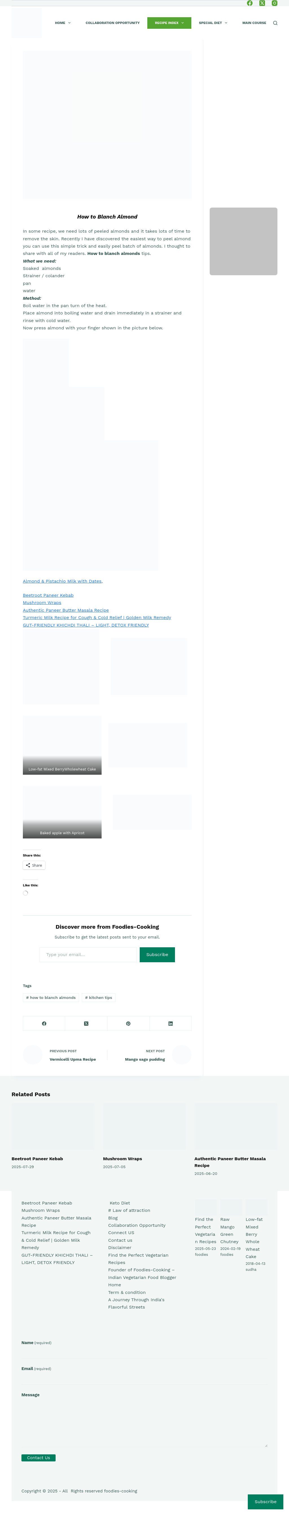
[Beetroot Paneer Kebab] (53, 1126)
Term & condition (127, 1292)
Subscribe (157, 954)
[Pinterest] (129, 1023)
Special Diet (214, 22)
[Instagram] (274, 3)
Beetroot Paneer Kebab (48, 595)
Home (64, 22)
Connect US (121, 1232)
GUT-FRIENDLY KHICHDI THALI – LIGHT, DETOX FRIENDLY (86, 625)
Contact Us (38, 1457)
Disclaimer (119, 1247)
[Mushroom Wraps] (144, 1126)
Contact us (120, 1240)
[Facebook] (250, 3)
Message (30, 1394)
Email (36, 1368)
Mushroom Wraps (42, 602)
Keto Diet (119, 1203)
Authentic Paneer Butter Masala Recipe (66, 610)
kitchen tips (98, 997)
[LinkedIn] (171, 1023)
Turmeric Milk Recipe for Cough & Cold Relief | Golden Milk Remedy (97, 617)
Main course (254, 23)
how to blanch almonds (51, 997)
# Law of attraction (129, 1210)
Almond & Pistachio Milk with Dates (62, 581)
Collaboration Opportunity (113, 23)
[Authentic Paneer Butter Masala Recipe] (235, 1126)
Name (36, 1342)
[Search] (275, 23)
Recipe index (170, 22)
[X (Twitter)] (262, 3)
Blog (112, 1218)
